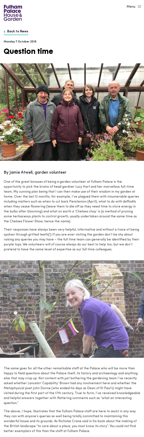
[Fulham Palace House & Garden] (12, 12)
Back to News (16, 31)
